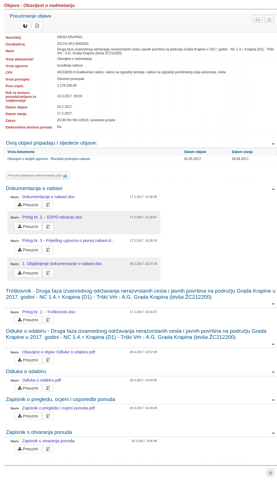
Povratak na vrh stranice (270, 472)
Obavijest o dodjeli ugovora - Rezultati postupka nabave (49, 159)
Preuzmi (28, 204)
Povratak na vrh (273, 143)
